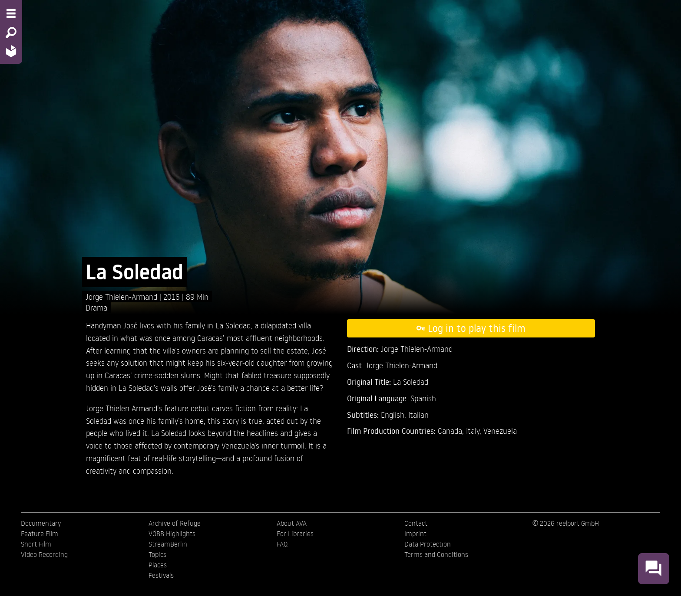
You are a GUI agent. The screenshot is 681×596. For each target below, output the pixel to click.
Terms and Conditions (436, 554)
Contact (415, 523)
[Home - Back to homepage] (11, 51)
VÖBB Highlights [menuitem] (172, 533)
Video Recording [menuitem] (44, 554)
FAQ (282, 544)
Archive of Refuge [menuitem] (175, 523)
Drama (96, 307)
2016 (172, 296)
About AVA (292, 523)
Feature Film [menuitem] (39, 533)
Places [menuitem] (158, 564)
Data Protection (427, 544)
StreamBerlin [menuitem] (168, 544)
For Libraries (295, 533)
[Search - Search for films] (11, 32)
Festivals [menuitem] (161, 575)
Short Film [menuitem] (36, 544)
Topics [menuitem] (157, 554)
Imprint (415, 533)
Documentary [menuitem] (41, 523)
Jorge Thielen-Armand (122, 296)
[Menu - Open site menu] (11, 13)
